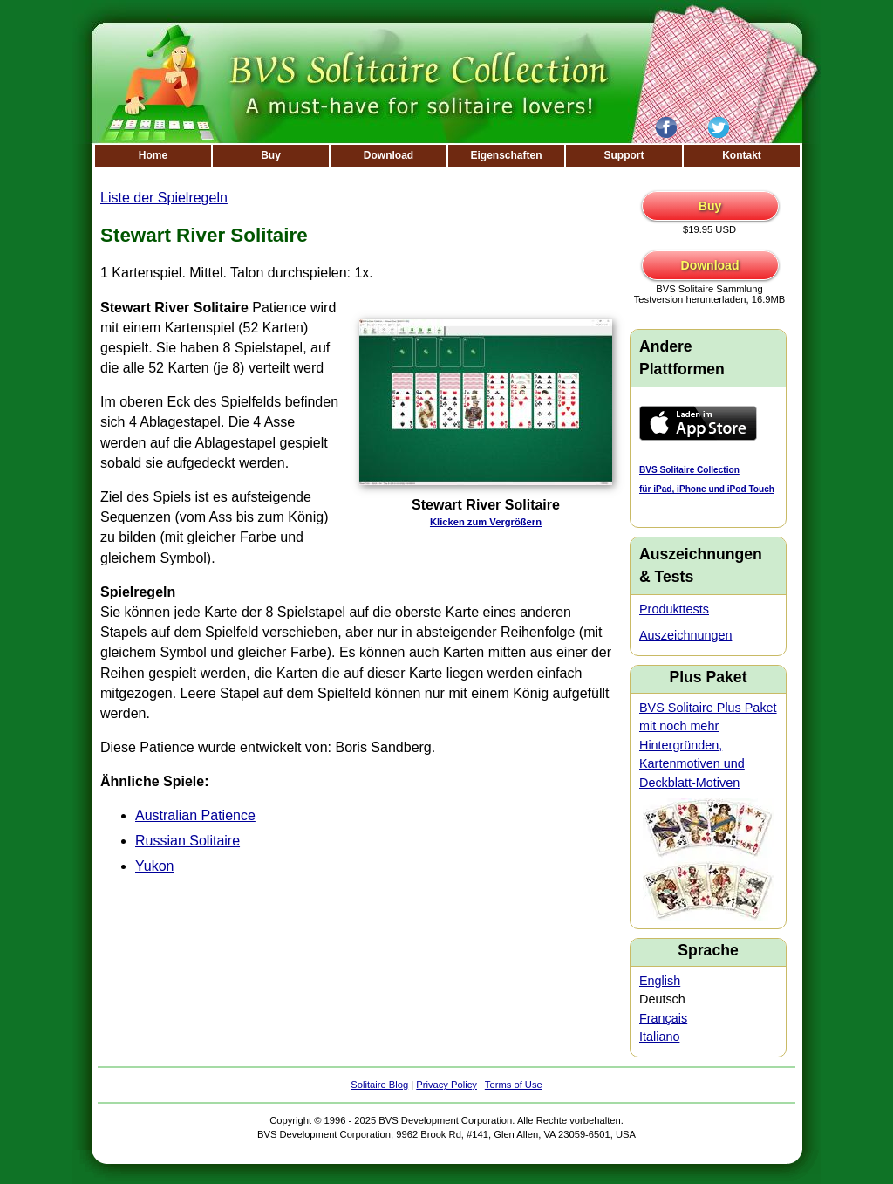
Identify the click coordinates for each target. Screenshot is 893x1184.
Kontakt (741, 155)
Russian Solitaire (187, 840)
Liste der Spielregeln (164, 197)
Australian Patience (195, 815)
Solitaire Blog (379, 1084)
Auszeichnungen (685, 635)
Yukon (154, 866)
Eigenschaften (506, 155)
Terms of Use (513, 1084)
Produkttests (674, 609)
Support (624, 155)
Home (153, 155)
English (659, 981)
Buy (271, 155)
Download (388, 155)
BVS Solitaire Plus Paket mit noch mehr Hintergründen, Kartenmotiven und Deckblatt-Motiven (708, 745)
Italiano (659, 1037)
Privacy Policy (446, 1084)
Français (663, 1018)
